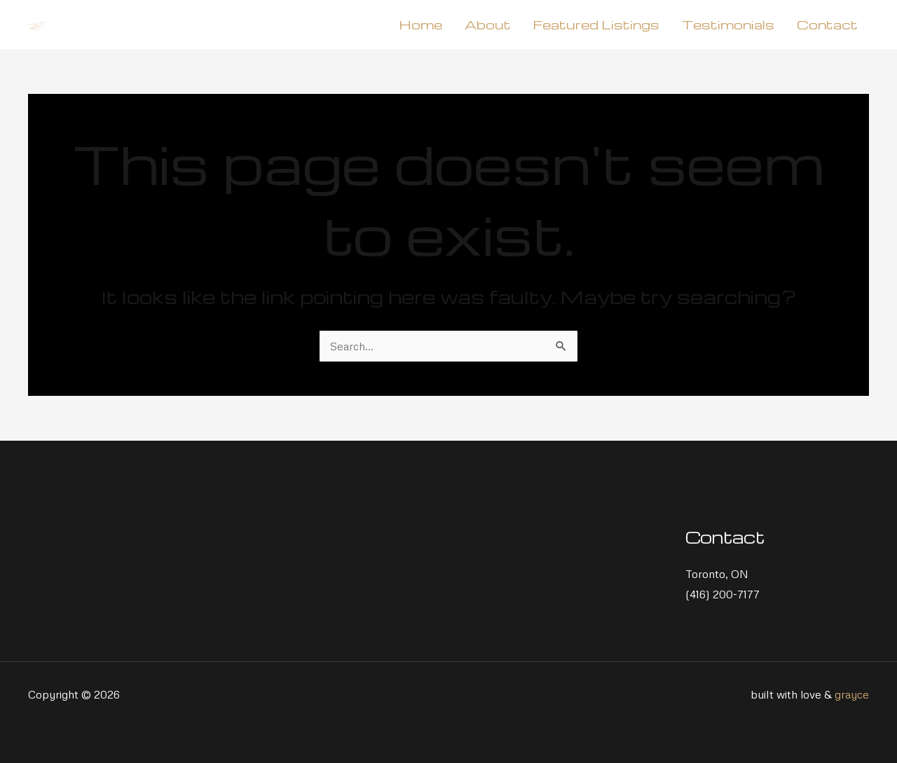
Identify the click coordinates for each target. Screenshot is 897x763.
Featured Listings (596, 24)
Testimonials (728, 24)
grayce (852, 694)
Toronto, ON (716, 574)
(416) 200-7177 (722, 594)
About (488, 24)
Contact (827, 24)
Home (420, 24)
